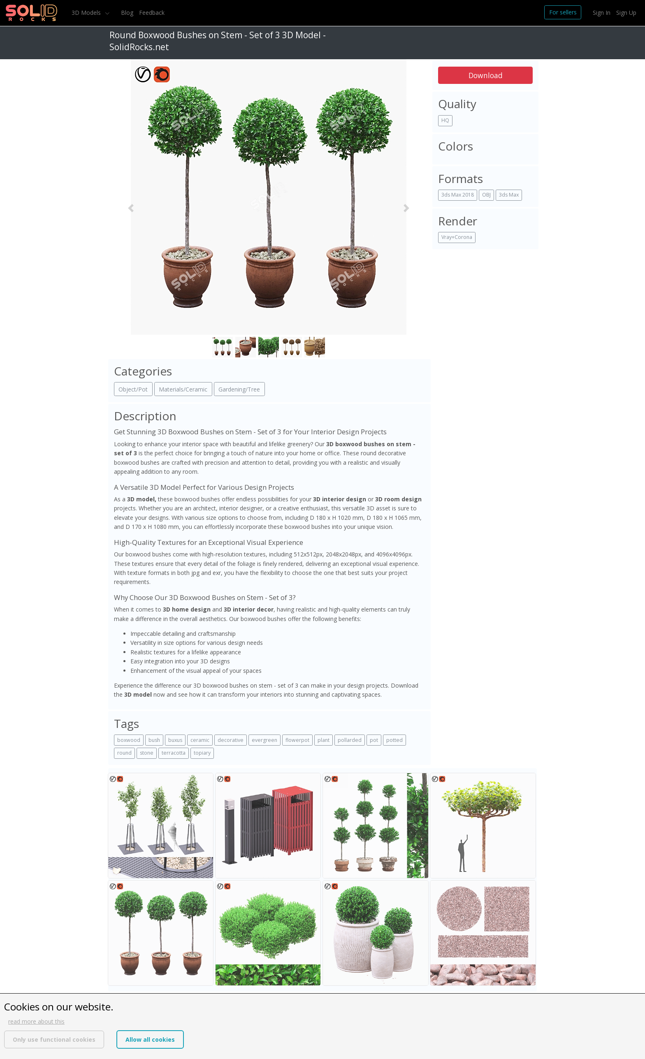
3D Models (87, 12)
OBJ (486, 194)
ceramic (199, 740)
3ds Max (509, 194)
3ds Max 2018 (457, 194)
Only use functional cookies (54, 1039)
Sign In (601, 12)
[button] (131, 208)
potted (394, 740)
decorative (231, 740)
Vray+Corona (456, 237)
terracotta (174, 752)
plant (323, 740)
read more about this (36, 1021)
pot (374, 740)
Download (486, 75)
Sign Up (626, 12)
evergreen (264, 740)
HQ (445, 120)
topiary (202, 752)
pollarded (350, 740)
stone (146, 752)
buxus (175, 740)
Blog (127, 12)
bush (154, 740)
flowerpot (297, 740)
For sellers (563, 12)
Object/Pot (133, 389)
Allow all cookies (150, 1039)
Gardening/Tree (239, 389)
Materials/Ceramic (183, 389)
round (124, 752)
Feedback (152, 12)
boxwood (128, 740)
